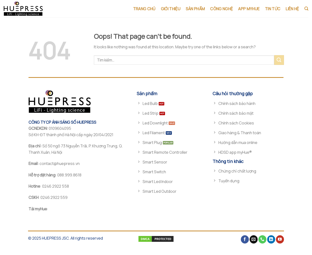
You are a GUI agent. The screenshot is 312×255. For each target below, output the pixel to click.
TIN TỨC (272, 8)
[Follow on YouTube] (280, 239)
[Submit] (279, 60)
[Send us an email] (254, 239)
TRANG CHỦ (144, 8)
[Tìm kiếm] (306, 8)
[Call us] (262, 239)
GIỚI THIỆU (170, 8)
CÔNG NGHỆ (221, 8)
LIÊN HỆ (292, 8)
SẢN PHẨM (195, 8)
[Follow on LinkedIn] (271, 239)
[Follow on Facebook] (245, 239)
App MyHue (249, 8)
